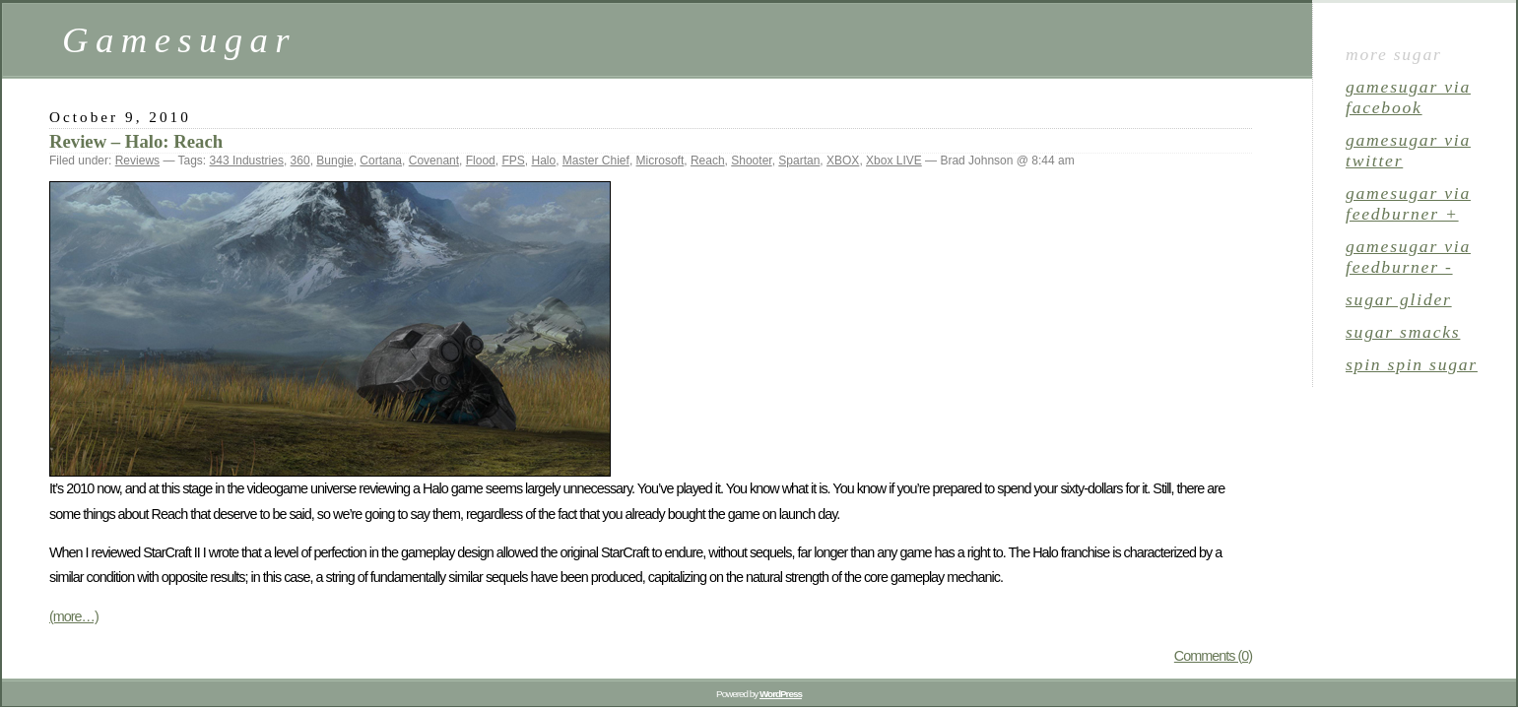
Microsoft (660, 160)
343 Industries (247, 160)
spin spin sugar (1412, 364)
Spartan (799, 160)
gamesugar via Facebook (1408, 97)
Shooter (751, 160)
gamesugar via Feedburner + (1408, 203)
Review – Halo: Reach (136, 141)
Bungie (334, 160)
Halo (543, 160)
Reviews (137, 160)
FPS (512, 160)
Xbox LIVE (894, 160)
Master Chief (595, 160)
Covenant (434, 160)
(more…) (74, 616)
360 (300, 160)
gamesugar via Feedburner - (1408, 256)
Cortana (381, 160)
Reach (708, 160)
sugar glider (1399, 299)
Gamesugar (179, 40)
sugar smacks (1403, 332)
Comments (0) (1213, 656)
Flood (480, 160)
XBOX (842, 160)
